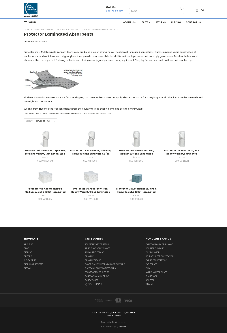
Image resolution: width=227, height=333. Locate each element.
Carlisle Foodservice (156, 260)
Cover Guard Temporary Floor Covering (105, 264)
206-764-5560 (114, 10)
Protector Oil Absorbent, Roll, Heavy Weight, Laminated (181, 152)
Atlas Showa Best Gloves (97, 248)
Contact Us (193, 22)
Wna (148, 268)
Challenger (151, 276)
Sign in (27, 264)
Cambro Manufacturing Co (159, 244)
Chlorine (89, 256)
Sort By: (29, 120)
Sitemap (27, 268)
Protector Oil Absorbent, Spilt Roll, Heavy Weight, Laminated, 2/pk (90, 152)
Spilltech (150, 280)
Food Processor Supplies (97, 272)
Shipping (176, 22)
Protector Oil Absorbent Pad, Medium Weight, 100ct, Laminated (45, 190)
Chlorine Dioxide (93, 260)
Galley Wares (91, 280)
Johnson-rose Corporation (160, 256)
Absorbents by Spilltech (97, 244)
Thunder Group (153, 252)
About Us (130, 22)
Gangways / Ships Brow (97, 276)
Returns (161, 22)
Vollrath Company (155, 248)
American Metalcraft (156, 272)
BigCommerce (119, 322)
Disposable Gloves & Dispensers (100, 268)
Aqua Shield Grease (94, 252)
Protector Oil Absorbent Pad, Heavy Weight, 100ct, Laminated (90, 190)
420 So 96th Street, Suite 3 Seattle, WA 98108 (113, 312)
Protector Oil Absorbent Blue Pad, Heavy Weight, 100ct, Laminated (136, 190)
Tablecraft (151, 264)
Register (39, 264)
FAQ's (146, 22)
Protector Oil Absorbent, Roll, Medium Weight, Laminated (136, 152)
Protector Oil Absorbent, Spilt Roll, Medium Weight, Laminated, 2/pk (45, 152)
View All (149, 284)
